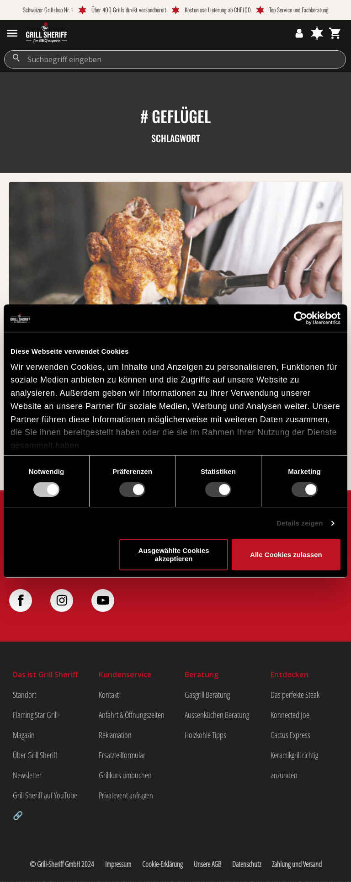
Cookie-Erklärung (162, 864)
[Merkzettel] (317, 33)
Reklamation (115, 734)
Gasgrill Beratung (207, 694)
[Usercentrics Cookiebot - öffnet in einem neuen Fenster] (300, 318)
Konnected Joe (290, 714)
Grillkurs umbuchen (125, 775)
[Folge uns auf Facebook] (29, 600)
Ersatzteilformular (122, 754)
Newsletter (27, 775)
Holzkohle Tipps (205, 734)
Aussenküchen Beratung (217, 714)
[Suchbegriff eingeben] (175, 59)
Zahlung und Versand (297, 864)
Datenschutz (246, 864)
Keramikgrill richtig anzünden (294, 765)
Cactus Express (290, 734)
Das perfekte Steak (295, 694)
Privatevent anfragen (126, 795)
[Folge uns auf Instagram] (70, 600)
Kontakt (109, 694)
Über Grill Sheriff (35, 754)
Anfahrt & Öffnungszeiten (132, 714)
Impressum (118, 864)
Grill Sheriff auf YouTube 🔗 (45, 805)
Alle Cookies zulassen (286, 554)
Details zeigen (300, 523)
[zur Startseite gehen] (46, 33)
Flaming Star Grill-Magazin (36, 724)
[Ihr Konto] (299, 33)
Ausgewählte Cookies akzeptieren (173, 554)
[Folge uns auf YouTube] (112, 600)
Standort (24, 694)
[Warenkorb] (335, 33)
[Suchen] (16, 58)
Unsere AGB (207, 864)
